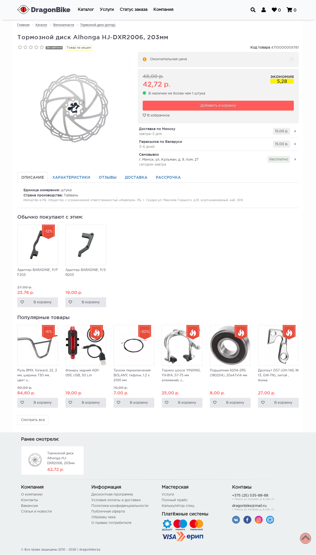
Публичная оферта (108, 511)
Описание (32, 177)
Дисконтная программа (112, 494)
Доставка (136, 177)
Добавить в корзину (218, 105)
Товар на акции (79, 47)
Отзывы (108, 177)
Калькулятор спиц (178, 506)
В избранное (156, 115)
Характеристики (71, 177)
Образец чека (103, 517)
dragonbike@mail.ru (263, 508)
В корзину (43, 302)
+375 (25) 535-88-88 (263, 497)
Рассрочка (168, 177)
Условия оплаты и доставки (116, 500)
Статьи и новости (36, 511)
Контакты (29, 500)
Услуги (168, 494)
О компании (31, 494)
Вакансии (29, 506)
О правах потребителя (111, 523)
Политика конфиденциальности (119, 506)
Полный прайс (175, 500)
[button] (85, 10)
